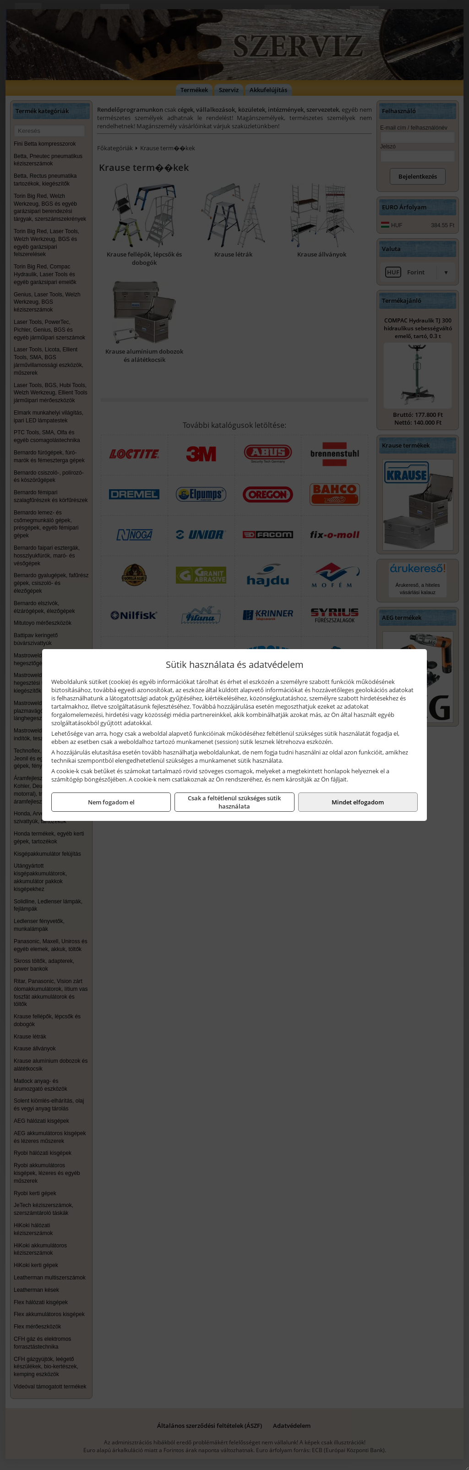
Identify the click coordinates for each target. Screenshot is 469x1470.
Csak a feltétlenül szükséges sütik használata (234, 802)
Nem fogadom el (111, 802)
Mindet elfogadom (358, 802)
